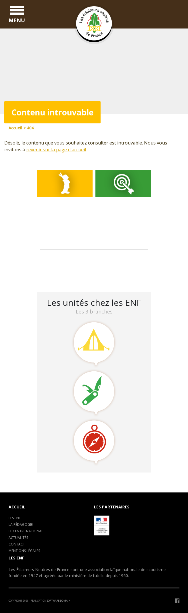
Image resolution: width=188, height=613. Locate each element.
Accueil (17, 507)
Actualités (18, 537)
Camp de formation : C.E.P (69, 268)
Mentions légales (24, 550)
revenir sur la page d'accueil (56, 149)
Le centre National (26, 531)
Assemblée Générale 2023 (68, 261)
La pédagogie (21, 524)
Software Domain (59, 600)
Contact (17, 544)
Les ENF (15, 518)
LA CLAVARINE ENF (61, 276)
